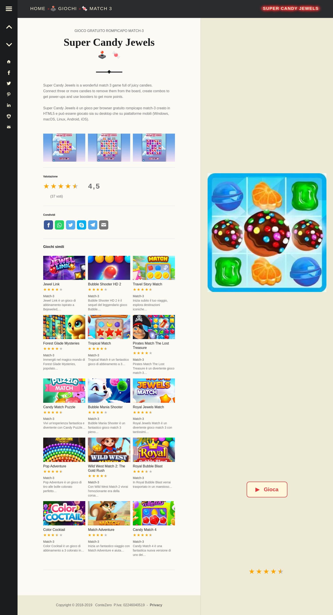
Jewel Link (51, 284)
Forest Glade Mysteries (61, 343)
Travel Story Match (147, 284)
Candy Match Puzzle (59, 407)
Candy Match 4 (145, 530)
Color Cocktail (54, 530)
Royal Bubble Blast (147, 466)
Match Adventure (101, 530)
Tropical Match (99, 343)
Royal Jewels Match (148, 407)
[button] (9, 9)
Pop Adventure (54, 466)
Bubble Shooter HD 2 (104, 284)
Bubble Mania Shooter (105, 407)
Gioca (266, 489)
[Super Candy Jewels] (267, 232)
